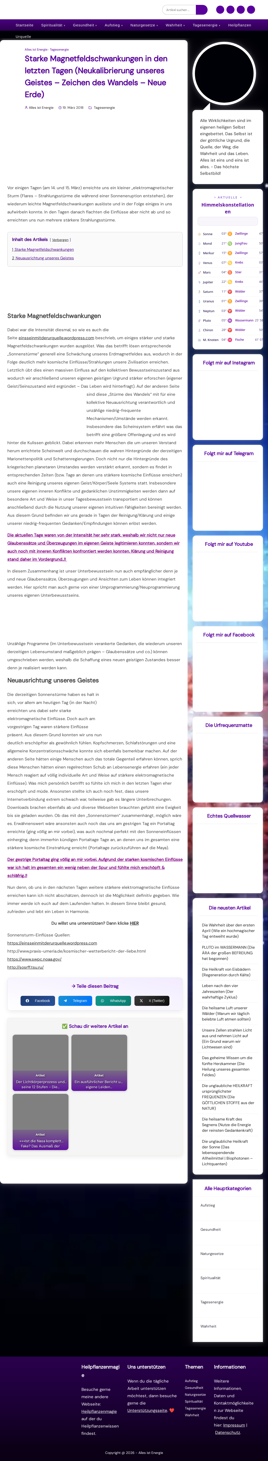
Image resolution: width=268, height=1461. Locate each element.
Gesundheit (83, 25)
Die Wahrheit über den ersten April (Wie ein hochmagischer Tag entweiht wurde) (228, 931)
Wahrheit (174, 25)
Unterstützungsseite (147, 1410)
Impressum (234, 1425)
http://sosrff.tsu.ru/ (25, 967)
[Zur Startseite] (46, 1399)
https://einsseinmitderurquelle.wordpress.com (52, 943)
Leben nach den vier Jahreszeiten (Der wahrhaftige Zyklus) (220, 991)
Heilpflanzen (239, 25)
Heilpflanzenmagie (99, 1411)
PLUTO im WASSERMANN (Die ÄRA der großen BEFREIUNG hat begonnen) (228, 953)
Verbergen (60, 240)
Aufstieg (112, 25)
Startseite (25, 25)
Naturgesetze (143, 25)
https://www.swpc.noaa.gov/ (34, 959)
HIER (134, 923)
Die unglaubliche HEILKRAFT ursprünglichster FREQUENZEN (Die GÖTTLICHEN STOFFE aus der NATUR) (228, 1097)
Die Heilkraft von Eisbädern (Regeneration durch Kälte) (226, 972)
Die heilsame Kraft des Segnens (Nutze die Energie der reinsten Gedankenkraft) (227, 1125)
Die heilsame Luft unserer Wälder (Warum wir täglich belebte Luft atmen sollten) (226, 1013)
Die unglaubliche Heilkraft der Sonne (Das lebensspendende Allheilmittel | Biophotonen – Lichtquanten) (227, 1153)
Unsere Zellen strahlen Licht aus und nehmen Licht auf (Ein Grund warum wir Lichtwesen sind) (227, 1039)
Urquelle (23, 36)
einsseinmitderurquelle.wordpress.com (56, 338)
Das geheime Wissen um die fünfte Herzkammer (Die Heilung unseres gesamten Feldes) (227, 1066)
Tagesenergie (205, 25)
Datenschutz (227, 1432)
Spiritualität (51, 25)
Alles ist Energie (36, 50)
